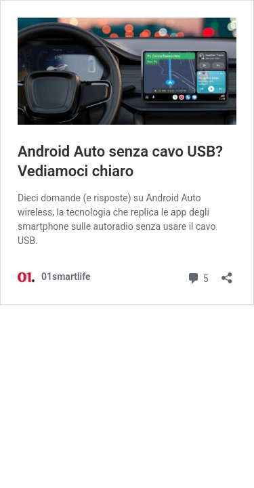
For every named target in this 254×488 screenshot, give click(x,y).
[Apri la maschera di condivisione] (226, 273)
